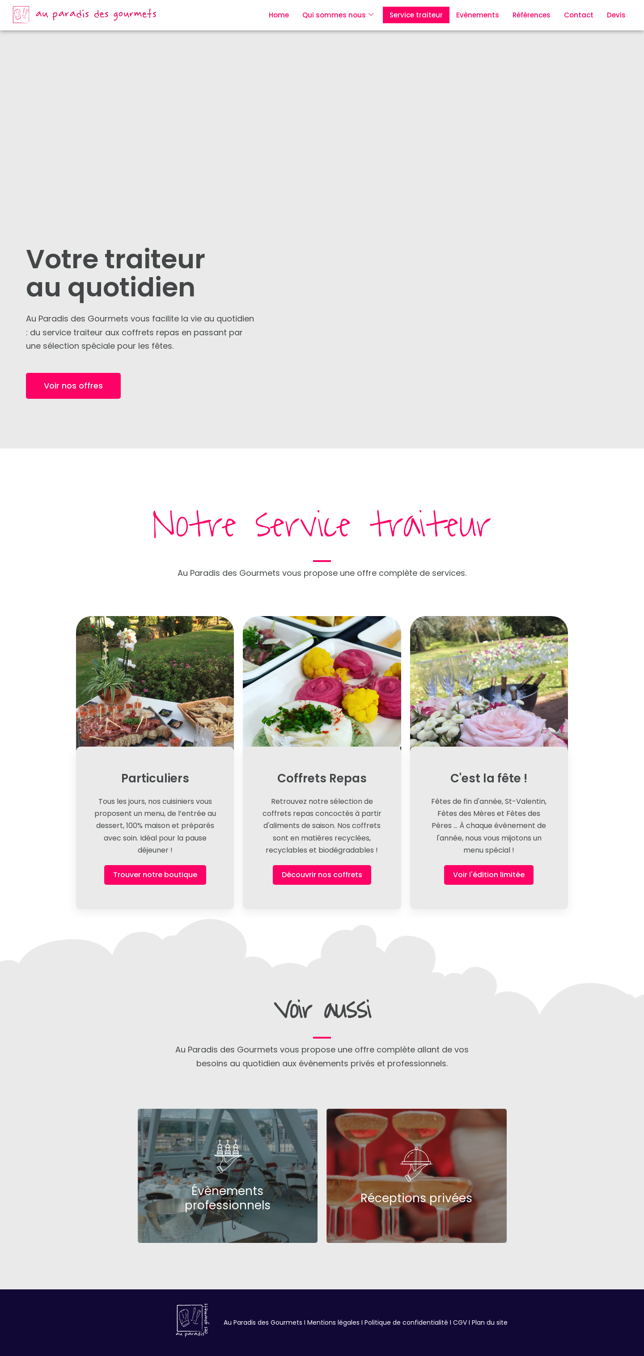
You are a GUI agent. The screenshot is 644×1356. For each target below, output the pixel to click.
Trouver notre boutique (155, 875)
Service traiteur (416, 15)
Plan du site (490, 1322)
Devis (616, 15)
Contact (578, 15)
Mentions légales (333, 1322)
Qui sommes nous (337, 15)
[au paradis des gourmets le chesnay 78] (192, 1320)
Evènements (477, 15)
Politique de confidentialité (406, 1322)
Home (279, 15)
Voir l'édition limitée (489, 875)
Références (532, 15)
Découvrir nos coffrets (322, 875)
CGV (459, 1322)
